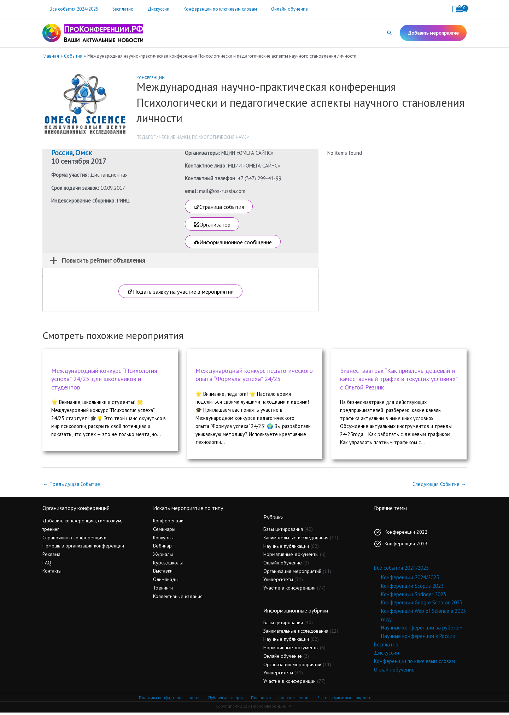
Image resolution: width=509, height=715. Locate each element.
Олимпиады (166, 582)
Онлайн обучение (267, 9)
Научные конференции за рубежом (422, 630)
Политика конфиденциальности (170, 700)
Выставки (162, 573)
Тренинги (163, 590)
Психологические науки (221, 137)
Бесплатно (115, 9)
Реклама (51, 556)
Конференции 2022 (406, 534)
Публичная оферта (225, 700)
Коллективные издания (178, 599)
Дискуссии (146, 9)
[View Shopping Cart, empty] (459, 9)
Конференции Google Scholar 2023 (421, 605)
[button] (389, 33)
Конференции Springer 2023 (413, 596)
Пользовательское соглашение (279, 700)
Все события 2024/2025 (71, 9)
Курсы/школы (168, 565)
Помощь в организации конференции (83, 548)
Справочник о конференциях (74, 540)
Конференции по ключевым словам (203, 9)
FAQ (46, 565)
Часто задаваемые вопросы (343, 700)
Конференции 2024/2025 (410, 579)
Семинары (164, 531)
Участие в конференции (289, 590)
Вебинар (162, 548)
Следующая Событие (438, 486)
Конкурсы (163, 540)
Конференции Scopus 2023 (412, 588)
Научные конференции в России (418, 638)
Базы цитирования (283, 531)
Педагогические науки (163, 137)
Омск (83, 152)
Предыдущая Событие (72, 486)
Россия (61, 152)
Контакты (52, 573)
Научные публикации (286, 548)
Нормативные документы (290, 556)
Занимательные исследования (295, 540)
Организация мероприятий (292, 573)
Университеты (278, 582)
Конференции (150, 77)
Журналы (163, 556)
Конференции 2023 (406, 546)
